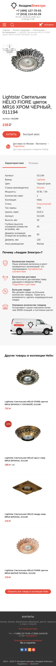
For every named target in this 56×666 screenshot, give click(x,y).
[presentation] (14, 163)
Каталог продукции (21, 30)
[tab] (14, 163)
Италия (40, 187)
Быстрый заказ (31, 134)
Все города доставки (28, 629)
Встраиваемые (9, 32)
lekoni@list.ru (31, 636)
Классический (44, 204)
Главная (6, 30)
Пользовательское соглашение (28, 640)
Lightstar (41, 179)
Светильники (38, 30)
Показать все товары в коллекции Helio (28, 591)
